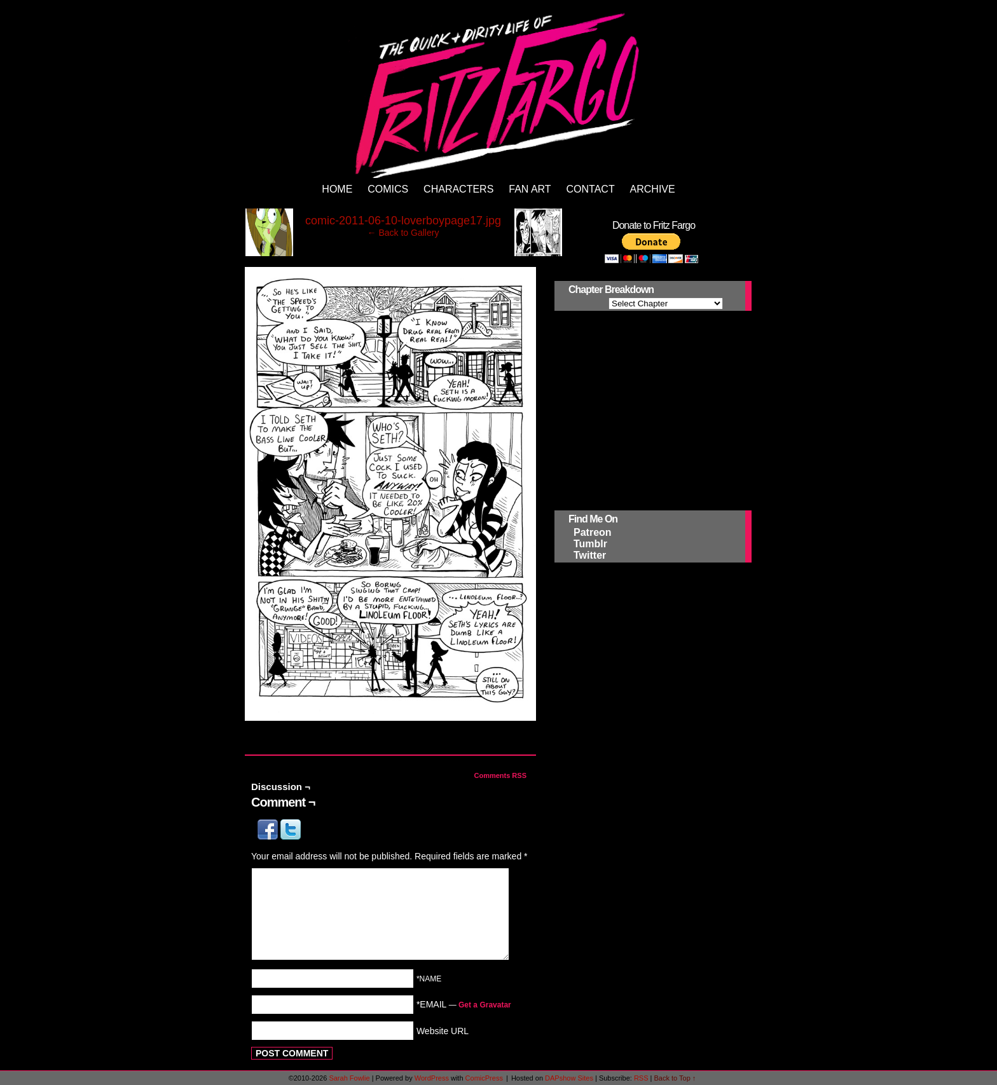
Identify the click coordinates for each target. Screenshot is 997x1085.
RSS (641, 1078)
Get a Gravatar (484, 1004)
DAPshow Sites (569, 1078)
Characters (458, 189)
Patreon (593, 532)
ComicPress (484, 1078)
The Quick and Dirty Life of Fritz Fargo (500, 93)
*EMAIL (463, 1004)
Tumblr (590, 543)
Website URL (442, 1030)
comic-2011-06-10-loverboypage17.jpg (403, 220)
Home (337, 189)
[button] (269, 836)
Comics (388, 189)
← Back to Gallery (403, 233)
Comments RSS (500, 775)
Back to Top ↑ (675, 1078)
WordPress (432, 1078)
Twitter (590, 555)
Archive (652, 189)
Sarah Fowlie (349, 1078)
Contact (591, 189)
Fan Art (530, 189)
